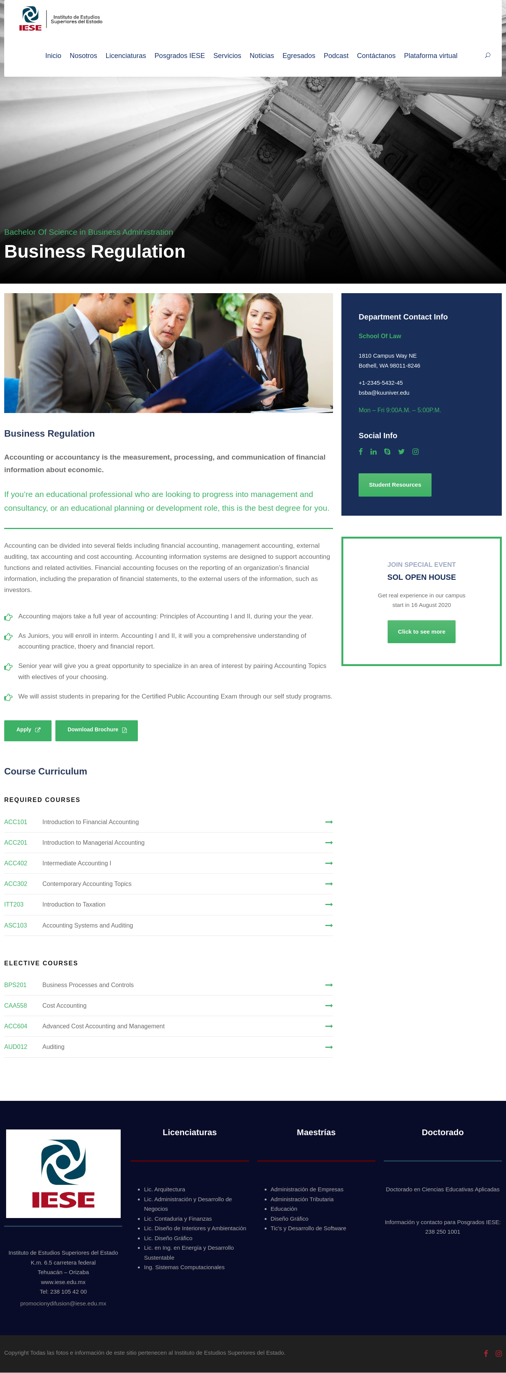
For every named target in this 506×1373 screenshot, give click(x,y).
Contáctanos (376, 56)
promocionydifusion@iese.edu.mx (63, 1303)
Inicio (53, 56)
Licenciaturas (126, 56)
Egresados (299, 56)
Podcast (336, 56)
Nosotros (83, 56)
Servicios (227, 56)
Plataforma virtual (431, 56)
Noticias (262, 56)
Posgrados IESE (180, 56)
